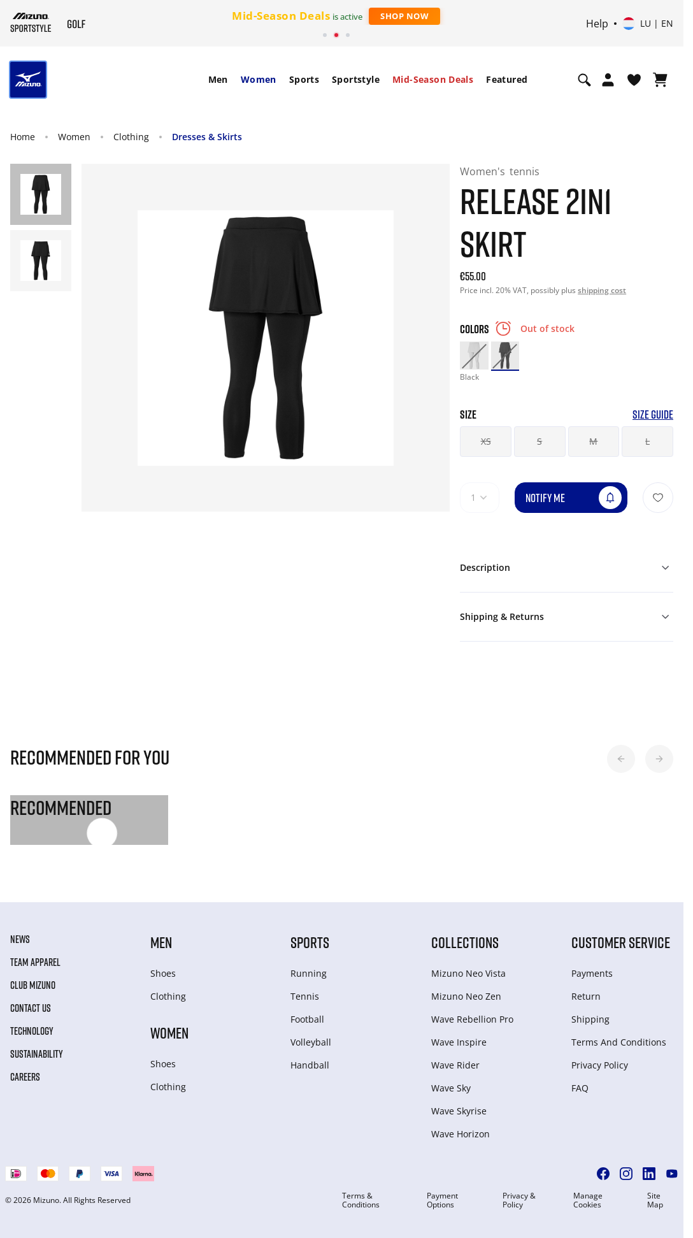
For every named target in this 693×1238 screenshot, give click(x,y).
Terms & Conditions (361, 1200)
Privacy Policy (599, 1065)
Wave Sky (451, 1088)
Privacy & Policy (519, 1200)
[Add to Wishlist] (658, 497)
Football (307, 1019)
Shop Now (404, 16)
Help (597, 24)
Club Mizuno (32, 985)
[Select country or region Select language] (647, 23)
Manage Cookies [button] (588, 1200)
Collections (465, 942)
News (20, 939)
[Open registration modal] (608, 79)
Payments (592, 973)
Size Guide (652, 414)
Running (308, 973)
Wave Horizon (460, 1134)
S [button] (539, 441)
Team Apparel (35, 962)
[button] (621, 759)
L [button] (647, 441)
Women (258, 79)
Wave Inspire (459, 1042)
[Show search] (584, 79)
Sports (304, 79)
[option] (474, 356)
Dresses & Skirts (207, 137)
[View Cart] (660, 79)
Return (586, 996)
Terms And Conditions (618, 1042)
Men (218, 79)
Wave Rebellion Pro (472, 1019)
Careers (25, 1076)
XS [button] (486, 441)
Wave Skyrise (459, 1111)
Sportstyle (356, 79)
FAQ (580, 1088)
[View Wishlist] (634, 79)
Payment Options (442, 1200)
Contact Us (30, 1008)
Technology (32, 1031)
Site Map (655, 1200)
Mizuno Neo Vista (468, 973)
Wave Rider (455, 1065)
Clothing (131, 137)
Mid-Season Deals (432, 79)
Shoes (163, 973)
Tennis (304, 996)
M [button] (593, 441)
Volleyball (310, 1042)
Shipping (590, 1019)
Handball (309, 1065)
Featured (506, 79)
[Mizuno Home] (31, 22)
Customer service (620, 942)
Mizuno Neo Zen (466, 996)
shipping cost (602, 290)
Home (22, 137)
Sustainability (36, 1053)
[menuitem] (218, 79)
